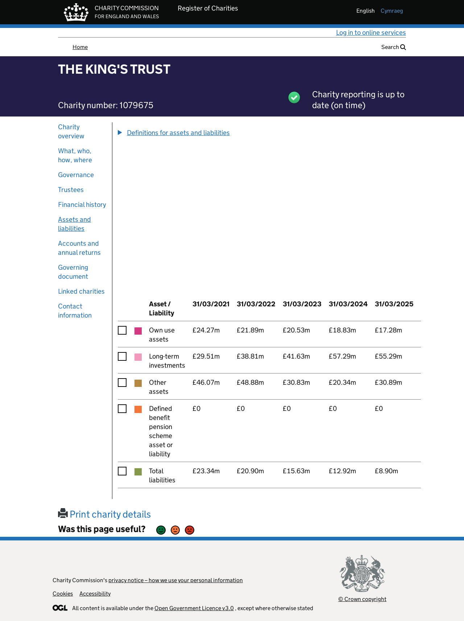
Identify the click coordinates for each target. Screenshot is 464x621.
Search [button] (393, 47)
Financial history (82, 204)
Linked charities (81, 291)
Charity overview (71, 131)
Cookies (63, 593)
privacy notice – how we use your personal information (175, 580)
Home (80, 47)
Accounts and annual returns (79, 248)
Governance (76, 175)
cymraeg (392, 10)
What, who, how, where (75, 155)
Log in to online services (371, 32)
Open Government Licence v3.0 (194, 608)
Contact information (75, 310)
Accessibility (95, 593)
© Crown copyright (362, 599)
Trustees (71, 189)
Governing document (73, 272)
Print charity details (104, 514)
